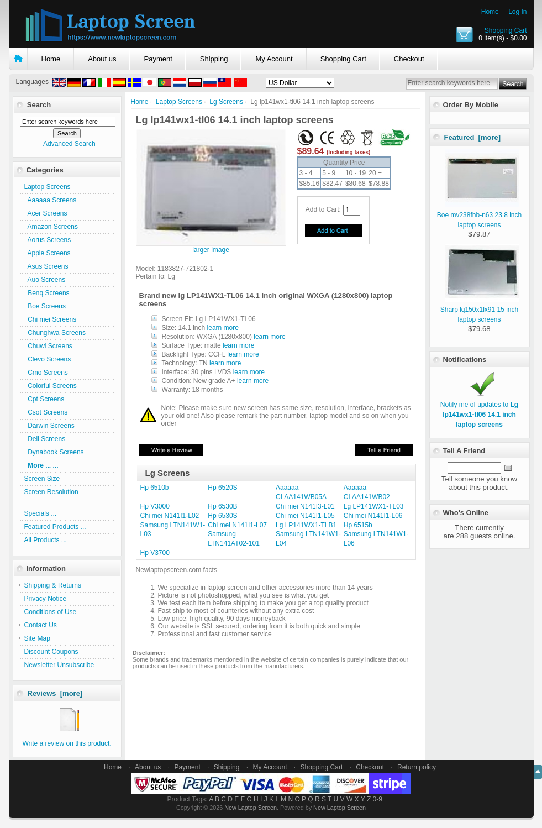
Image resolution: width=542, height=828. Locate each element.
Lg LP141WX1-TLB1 (306, 525)
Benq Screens (47, 293)
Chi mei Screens (50, 319)
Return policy (416, 767)
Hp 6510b (154, 487)
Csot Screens (46, 412)
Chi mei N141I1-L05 (305, 516)
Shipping (214, 59)
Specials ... (40, 513)
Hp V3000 (155, 506)
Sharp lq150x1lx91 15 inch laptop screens (479, 309)
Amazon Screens (51, 226)
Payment (158, 59)
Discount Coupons (51, 652)
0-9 (377, 799)
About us (102, 59)
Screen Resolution (51, 492)
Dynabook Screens (54, 452)
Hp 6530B (222, 506)
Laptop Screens (179, 102)
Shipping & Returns (52, 585)
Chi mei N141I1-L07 (237, 525)
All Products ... (45, 540)
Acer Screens (45, 213)
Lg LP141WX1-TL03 (374, 506)
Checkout (409, 59)
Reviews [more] (55, 693)
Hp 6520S (222, 487)
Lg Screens (226, 102)
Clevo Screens (47, 359)
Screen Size (42, 479)
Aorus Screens (47, 240)
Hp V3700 (155, 553)
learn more (223, 328)
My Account (273, 59)
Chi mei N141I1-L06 (373, 516)
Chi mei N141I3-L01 (305, 506)
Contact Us (40, 625)
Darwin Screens (49, 425)
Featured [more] (472, 137)
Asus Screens (46, 266)
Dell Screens (45, 439)
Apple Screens (47, 253)
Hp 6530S (222, 516)
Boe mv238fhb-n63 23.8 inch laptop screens (479, 215)
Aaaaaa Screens (50, 200)
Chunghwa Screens (55, 333)
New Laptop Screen (250, 807)
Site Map (37, 638)
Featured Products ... (55, 527)
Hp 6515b (358, 525)
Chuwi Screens (48, 346)
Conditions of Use (50, 612)
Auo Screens (45, 280)
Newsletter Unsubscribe (59, 665)
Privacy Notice (45, 598)
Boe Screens (45, 306)
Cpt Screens (44, 399)
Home (490, 11)
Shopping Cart (506, 30)
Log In (517, 11)
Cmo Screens (46, 372)
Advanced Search (69, 144)
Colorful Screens (50, 386)
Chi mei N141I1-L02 (169, 516)
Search (39, 105)
